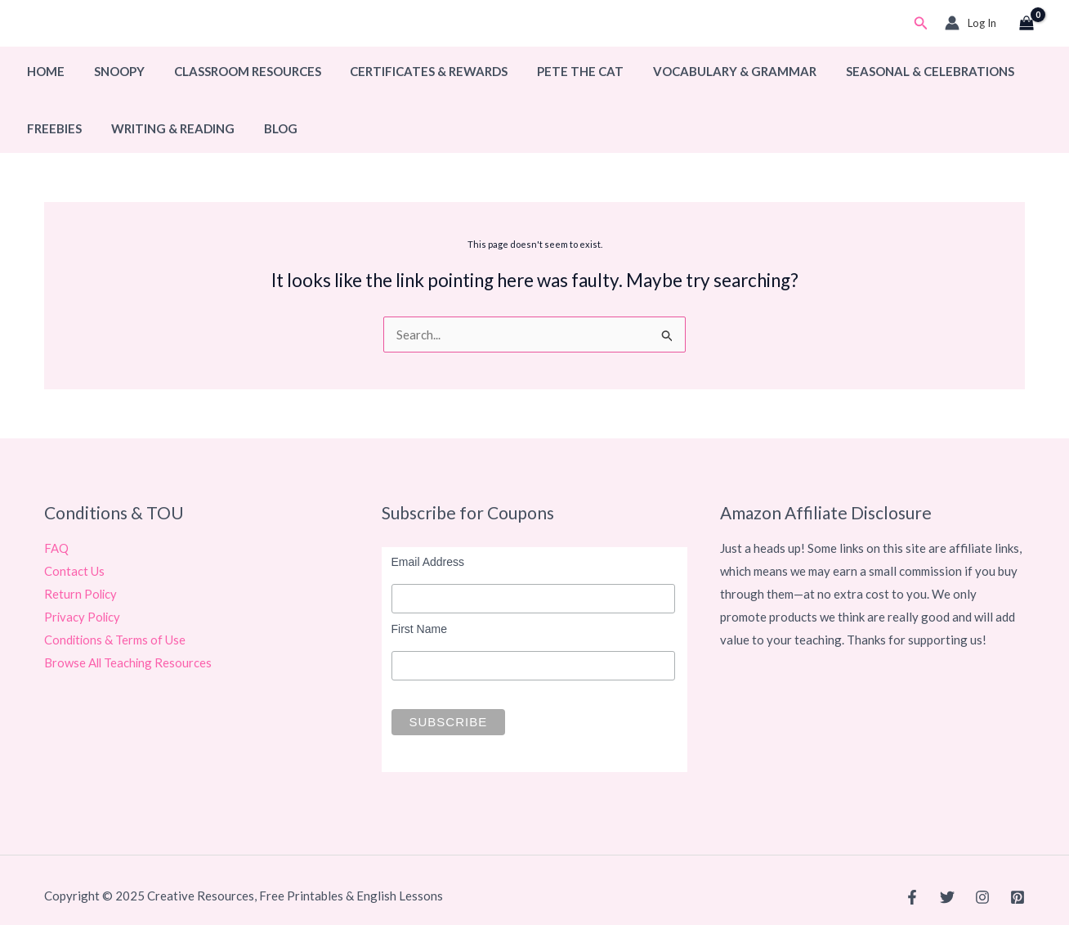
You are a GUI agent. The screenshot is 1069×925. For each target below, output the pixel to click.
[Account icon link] (970, 23)
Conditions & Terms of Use (115, 639)
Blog (268, 128)
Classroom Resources (235, 71)
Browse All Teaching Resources (129, 662)
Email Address (427, 561)
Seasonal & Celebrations (899, 71)
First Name (419, 628)
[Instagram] (982, 897)
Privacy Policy (83, 616)
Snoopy (112, 71)
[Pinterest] (1017, 897)
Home (43, 71)
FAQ (56, 548)
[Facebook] (912, 897)
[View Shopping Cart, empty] (1026, 24)
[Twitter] (947, 897)
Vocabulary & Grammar (708, 71)
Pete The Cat (559, 71)
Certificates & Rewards (412, 71)
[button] (921, 23)
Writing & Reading (165, 128)
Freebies (52, 128)
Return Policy (81, 593)
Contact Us (74, 571)
